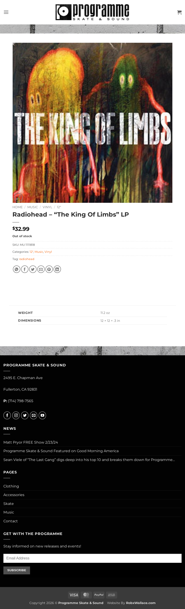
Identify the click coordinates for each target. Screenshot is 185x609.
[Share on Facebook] (24, 269)
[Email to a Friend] (41, 269)
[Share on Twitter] (33, 269)
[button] (6, 12)
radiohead (26, 259)
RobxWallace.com (141, 603)
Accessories (13, 495)
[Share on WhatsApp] (16, 269)
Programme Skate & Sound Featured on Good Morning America (61, 451)
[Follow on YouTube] (42, 415)
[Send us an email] (33, 415)
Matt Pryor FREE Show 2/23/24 (30, 442)
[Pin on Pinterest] (49, 269)
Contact (10, 521)
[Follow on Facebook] (7, 415)
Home (17, 207)
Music (32, 207)
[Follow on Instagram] (16, 415)
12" (59, 207)
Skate (8, 504)
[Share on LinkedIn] (57, 269)
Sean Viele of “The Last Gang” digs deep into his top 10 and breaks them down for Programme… (89, 460)
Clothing (11, 486)
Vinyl (47, 207)
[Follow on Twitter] (24, 415)
